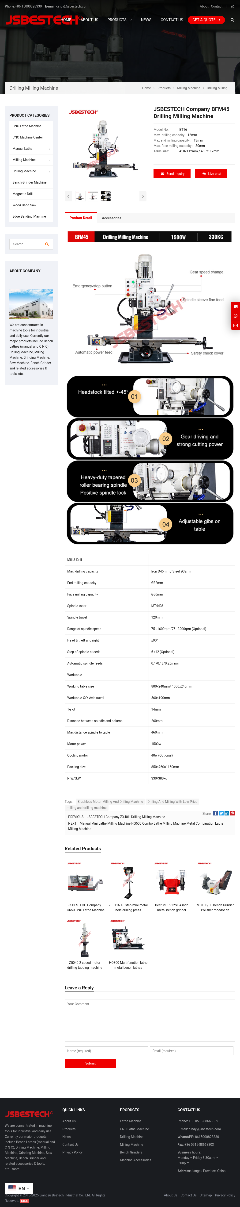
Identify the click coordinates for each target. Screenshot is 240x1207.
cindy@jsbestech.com (72, 6)
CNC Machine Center (27, 137)
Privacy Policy (72, 1152)
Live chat (211, 174)
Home (65, 20)
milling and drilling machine (87, 808)
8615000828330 (206, 1137)
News (66, 1137)
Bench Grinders (131, 1152)
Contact (216, 6)
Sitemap (206, 1195)
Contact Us (70, 1144)
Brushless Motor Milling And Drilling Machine (110, 801)
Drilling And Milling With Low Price (172, 801)
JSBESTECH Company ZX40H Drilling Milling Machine (126, 817)
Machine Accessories (135, 1160)
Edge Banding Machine (29, 216)
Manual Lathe (22, 148)
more (15, 1169)
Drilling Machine (24, 171)
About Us (69, 1121)
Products (68, 1129)
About (204, 6)
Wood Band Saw (24, 205)
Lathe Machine (131, 1121)
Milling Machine (23, 160)
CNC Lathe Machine (26, 126)
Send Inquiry (172, 174)
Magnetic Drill (22, 194)
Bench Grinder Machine (29, 182)
